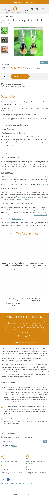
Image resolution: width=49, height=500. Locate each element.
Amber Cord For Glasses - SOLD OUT (36, 288)
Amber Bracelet (20, 369)
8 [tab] (35, 342)
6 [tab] (29, 342)
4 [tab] (23, 342)
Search (37, 9)
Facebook (8, 479)
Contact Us (26, 483)
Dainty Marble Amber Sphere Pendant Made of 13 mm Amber (13, 253)
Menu (43, 9)
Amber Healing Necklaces (18, 364)
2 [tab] (17, 342)
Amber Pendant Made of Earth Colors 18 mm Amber (36, 252)
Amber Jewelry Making (37, 390)
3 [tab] (20, 342)
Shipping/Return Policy (7, 483)
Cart (32, 9)
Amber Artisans (9, 414)
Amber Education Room (38, 372)
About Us (18, 483)
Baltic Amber (43, 184)
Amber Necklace (7, 369)
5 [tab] (26, 342)
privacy (14, 446)
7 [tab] (32, 342)
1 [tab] (14, 342)
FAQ (32, 483)
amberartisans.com (15, 9)
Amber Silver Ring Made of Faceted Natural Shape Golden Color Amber (13, 289)
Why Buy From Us (40, 215)
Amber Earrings (17, 219)
